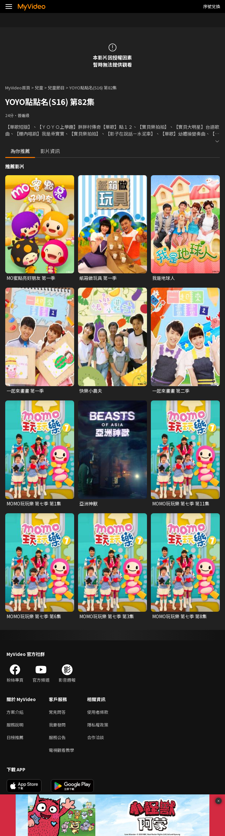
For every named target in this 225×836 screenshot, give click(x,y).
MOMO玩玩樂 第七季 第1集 (34, 503)
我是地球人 (163, 278)
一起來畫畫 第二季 (171, 390)
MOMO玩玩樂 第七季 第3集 (106, 616)
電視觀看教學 (61, 750)
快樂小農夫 (90, 390)
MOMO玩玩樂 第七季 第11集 (180, 503)
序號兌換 (211, 6)
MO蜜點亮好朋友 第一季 (31, 278)
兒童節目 (56, 88)
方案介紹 (15, 712)
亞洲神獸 (88, 503)
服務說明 (15, 725)
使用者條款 (97, 712)
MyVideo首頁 (17, 88)
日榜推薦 (15, 737)
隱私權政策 (97, 725)
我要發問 (57, 725)
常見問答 (57, 712)
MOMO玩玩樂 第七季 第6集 (34, 616)
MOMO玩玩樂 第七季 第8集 (179, 616)
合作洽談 (95, 737)
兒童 (39, 88)
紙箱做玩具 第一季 (98, 278)
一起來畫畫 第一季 (25, 390)
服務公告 (57, 737)
